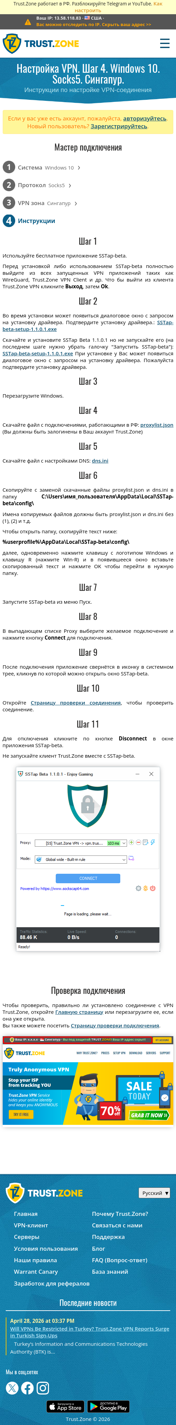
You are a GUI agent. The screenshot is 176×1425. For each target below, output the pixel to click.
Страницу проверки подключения (115, 1025)
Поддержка (108, 1237)
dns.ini (100, 460)
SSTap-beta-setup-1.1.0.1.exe (38, 353)
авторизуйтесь (145, 118)
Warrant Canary (36, 1271)
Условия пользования (46, 1248)
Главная (25, 1214)
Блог (98, 1248)
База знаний (110, 1271)
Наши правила (35, 1260)
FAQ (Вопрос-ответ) (119, 1260)
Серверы (27, 1237)
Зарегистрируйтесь (119, 126)
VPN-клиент (31, 1225)
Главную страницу (79, 1011)
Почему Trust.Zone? (120, 1214)
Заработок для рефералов (52, 1283)
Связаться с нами (117, 1225)
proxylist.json (157, 424)
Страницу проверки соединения (76, 702)
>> (93, 24)
